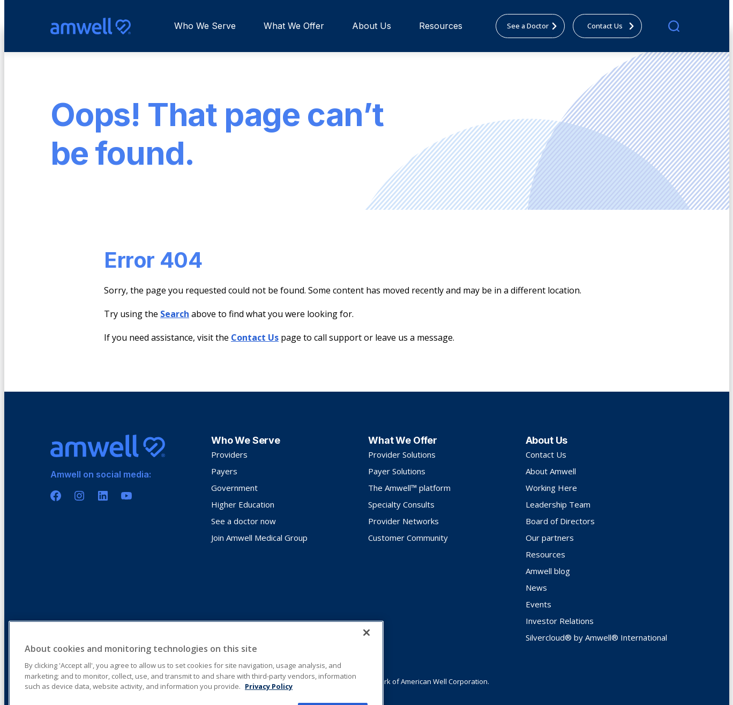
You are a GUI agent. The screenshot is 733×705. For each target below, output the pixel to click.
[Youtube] (126, 496)
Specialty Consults (401, 504)
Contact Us (255, 337)
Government (234, 487)
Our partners (550, 537)
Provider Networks (403, 521)
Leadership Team (558, 504)
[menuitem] (205, 26)
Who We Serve (205, 25)
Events (538, 604)
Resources (440, 25)
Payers (224, 471)
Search (174, 314)
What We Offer (294, 25)
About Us (371, 25)
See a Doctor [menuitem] (535, 26)
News (536, 587)
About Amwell (551, 471)
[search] (674, 26)
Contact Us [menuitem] (613, 26)
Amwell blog (548, 571)
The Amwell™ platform (409, 487)
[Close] (366, 675)
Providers (229, 454)
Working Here (551, 487)
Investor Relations (560, 620)
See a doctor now (243, 521)
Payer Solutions (396, 471)
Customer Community (408, 537)
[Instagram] (79, 496)
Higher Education (242, 504)
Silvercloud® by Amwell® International (596, 637)
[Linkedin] (103, 496)
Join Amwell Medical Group (259, 537)
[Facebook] (56, 496)
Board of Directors (560, 521)
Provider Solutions (402, 454)
